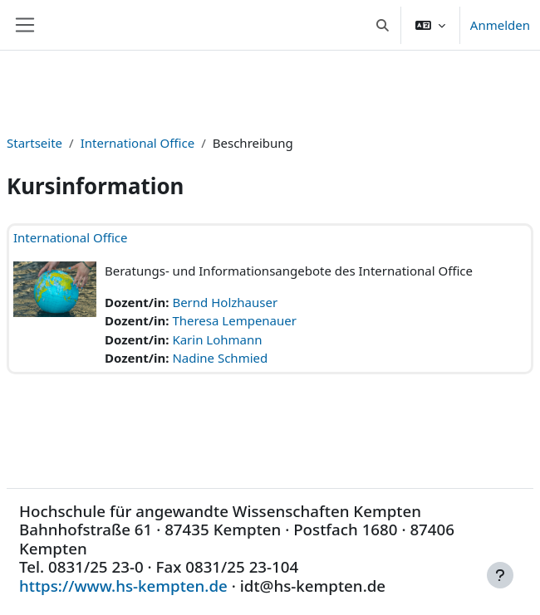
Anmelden (500, 25)
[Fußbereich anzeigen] (500, 575)
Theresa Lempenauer (234, 320)
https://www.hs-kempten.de (123, 585)
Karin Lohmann (217, 339)
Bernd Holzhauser (224, 302)
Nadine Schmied (220, 357)
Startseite (34, 142)
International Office (138, 142)
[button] (382, 25)
